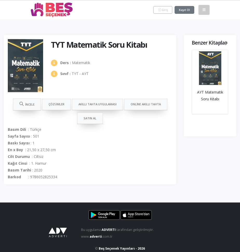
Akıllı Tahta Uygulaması (97, 104)
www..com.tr (96, 236)
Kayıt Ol (184, 10)
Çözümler (56, 104)
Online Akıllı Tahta (146, 104)
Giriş (163, 10)
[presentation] (220, 43)
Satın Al (90, 118)
